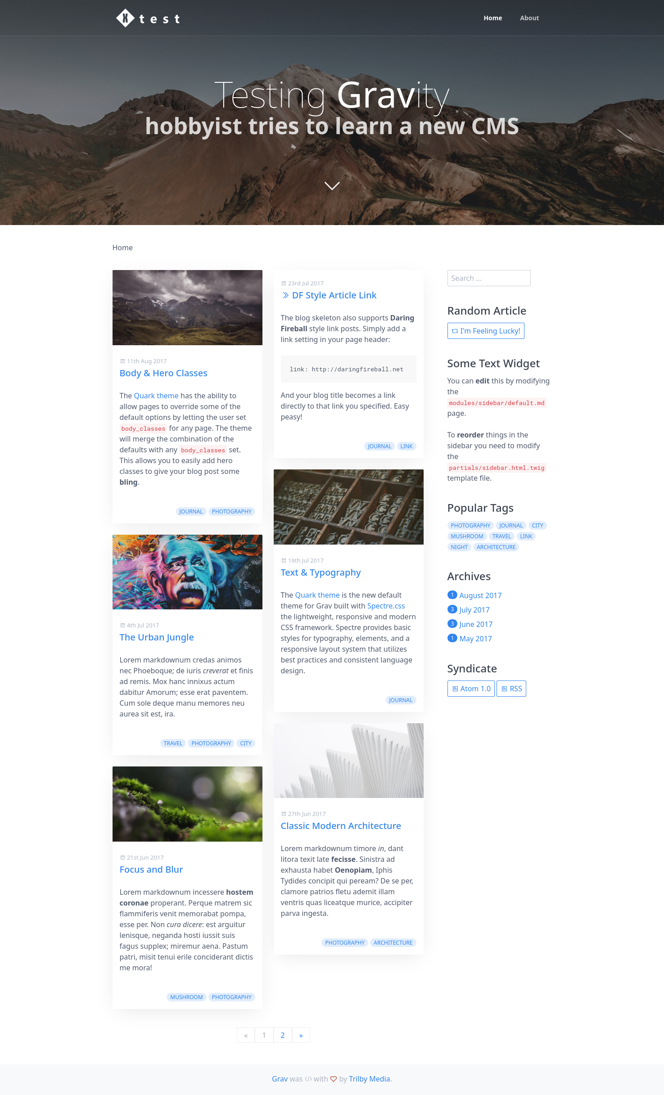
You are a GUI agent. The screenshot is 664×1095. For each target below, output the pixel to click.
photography (232, 511)
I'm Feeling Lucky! (486, 331)
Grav (280, 1079)
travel (173, 743)
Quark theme (156, 396)
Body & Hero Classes (164, 373)
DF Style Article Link (334, 295)
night (459, 547)
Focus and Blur (151, 869)
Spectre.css (386, 606)
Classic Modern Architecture (341, 826)
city (245, 743)
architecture (393, 942)
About (529, 18)
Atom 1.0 (471, 689)
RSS (511, 689)
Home (492, 18)
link (407, 446)
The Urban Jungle (157, 637)
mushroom (186, 997)
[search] (489, 278)
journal (191, 511)
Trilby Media (369, 1079)
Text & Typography (321, 572)
